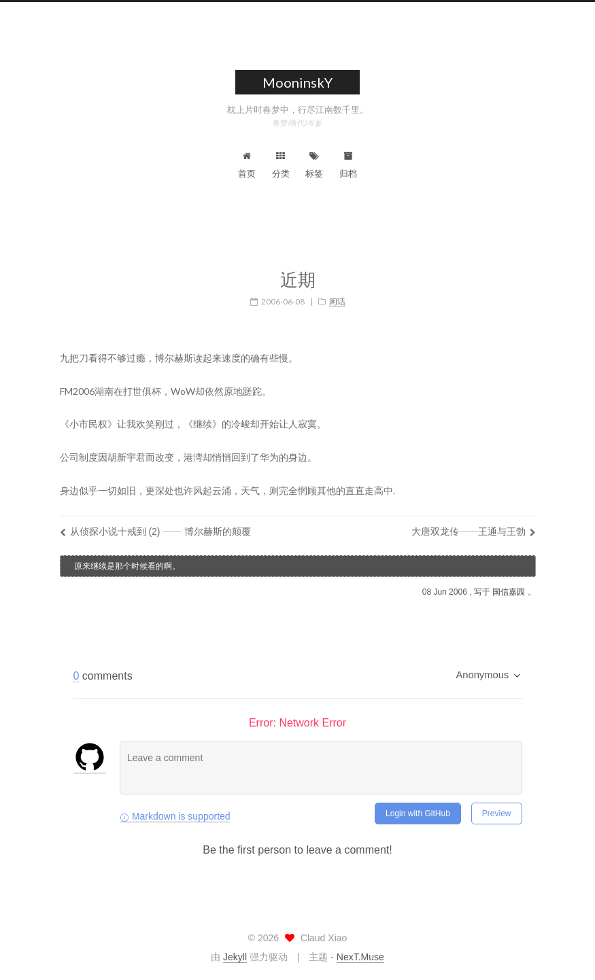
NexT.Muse (360, 956)
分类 (281, 165)
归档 (348, 165)
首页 (247, 165)
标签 (314, 165)
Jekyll (235, 956)
